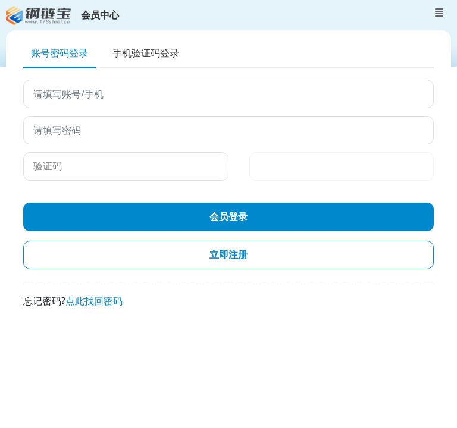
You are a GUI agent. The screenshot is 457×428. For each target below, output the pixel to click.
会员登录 (228, 217)
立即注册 (228, 255)
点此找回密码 (94, 300)
